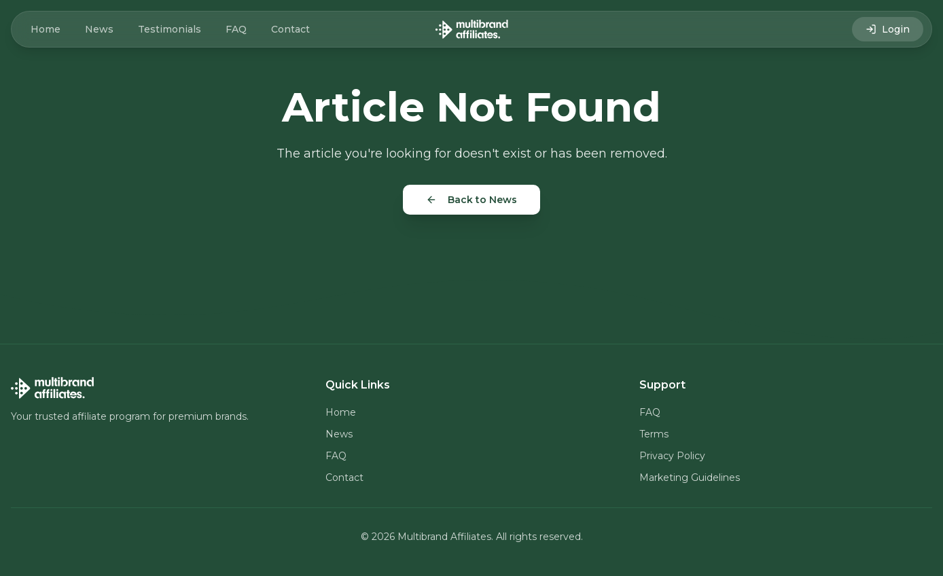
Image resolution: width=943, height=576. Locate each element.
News (99, 29)
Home (45, 29)
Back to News (471, 200)
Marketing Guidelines (689, 477)
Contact (290, 29)
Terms (654, 434)
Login (888, 29)
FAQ (236, 29)
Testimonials (169, 29)
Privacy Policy (672, 456)
